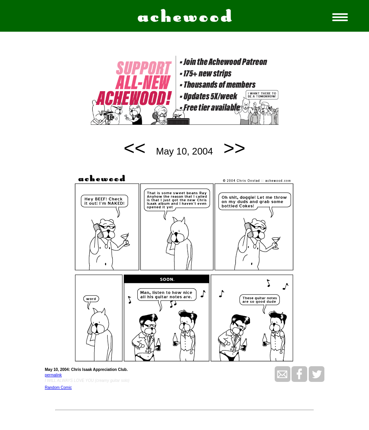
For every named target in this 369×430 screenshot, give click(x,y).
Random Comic (58, 387)
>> (234, 148)
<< (135, 148)
